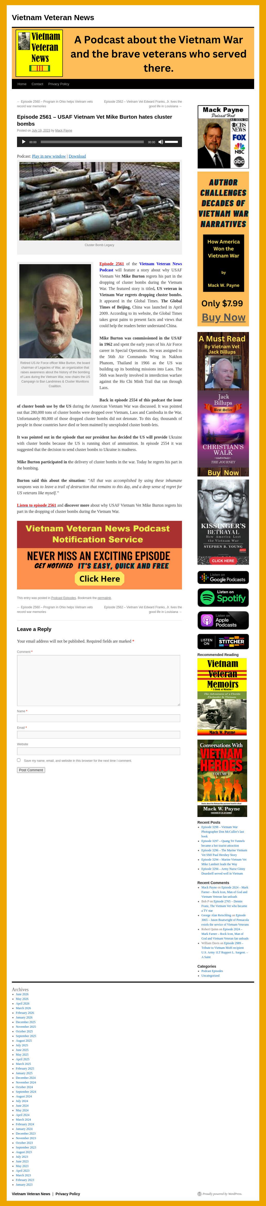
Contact (37, 84)
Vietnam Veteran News (53, 17)
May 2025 (22, 1054)
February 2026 (25, 1013)
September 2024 (26, 1092)
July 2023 (22, 1157)
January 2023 (24, 1184)
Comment (24, 652)
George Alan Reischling (216, 915)
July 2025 (22, 1045)
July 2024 (22, 1101)
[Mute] (160, 141)
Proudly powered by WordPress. (222, 1194)
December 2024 (26, 1078)
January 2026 (24, 1017)
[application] (99, 142)
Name (22, 711)
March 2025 (23, 1064)
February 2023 (25, 1180)
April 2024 (22, 1115)
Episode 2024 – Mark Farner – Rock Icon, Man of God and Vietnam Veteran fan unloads (225, 892)
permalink (104, 598)
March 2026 (23, 1008)
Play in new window (49, 156)
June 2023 (22, 1161)
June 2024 (22, 1105)
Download (77, 156)
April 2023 (22, 1170)
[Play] (23, 141)
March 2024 (23, 1119)
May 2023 (22, 1166)
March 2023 (23, 1175)
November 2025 (26, 1027)
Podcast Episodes (63, 598)
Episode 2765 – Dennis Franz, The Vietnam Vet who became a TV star (224, 906)
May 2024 (22, 1110)
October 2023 (24, 1143)
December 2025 (26, 1022)
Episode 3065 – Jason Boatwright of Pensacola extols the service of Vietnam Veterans (225, 919)
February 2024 (25, 1124)
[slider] (92, 142)
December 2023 (26, 1133)
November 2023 (26, 1138)
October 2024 (24, 1087)
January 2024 (24, 1129)
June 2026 (22, 994)
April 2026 (22, 1003)
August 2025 (24, 1040)
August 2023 (24, 1152)
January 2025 (24, 1073)
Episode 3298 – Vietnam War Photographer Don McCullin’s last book (223, 831)
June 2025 (22, 1050)
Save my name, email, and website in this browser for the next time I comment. (78, 761)
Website (22, 744)
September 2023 (26, 1147)
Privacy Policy (58, 84)
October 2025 (24, 1031)
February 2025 (25, 1068)
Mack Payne (63, 130)
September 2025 (26, 1036)
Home (22, 84)
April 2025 (22, 1059)
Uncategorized (211, 975)
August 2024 (24, 1096)
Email (22, 728)
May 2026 (22, 999)
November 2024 (26, 1082)
